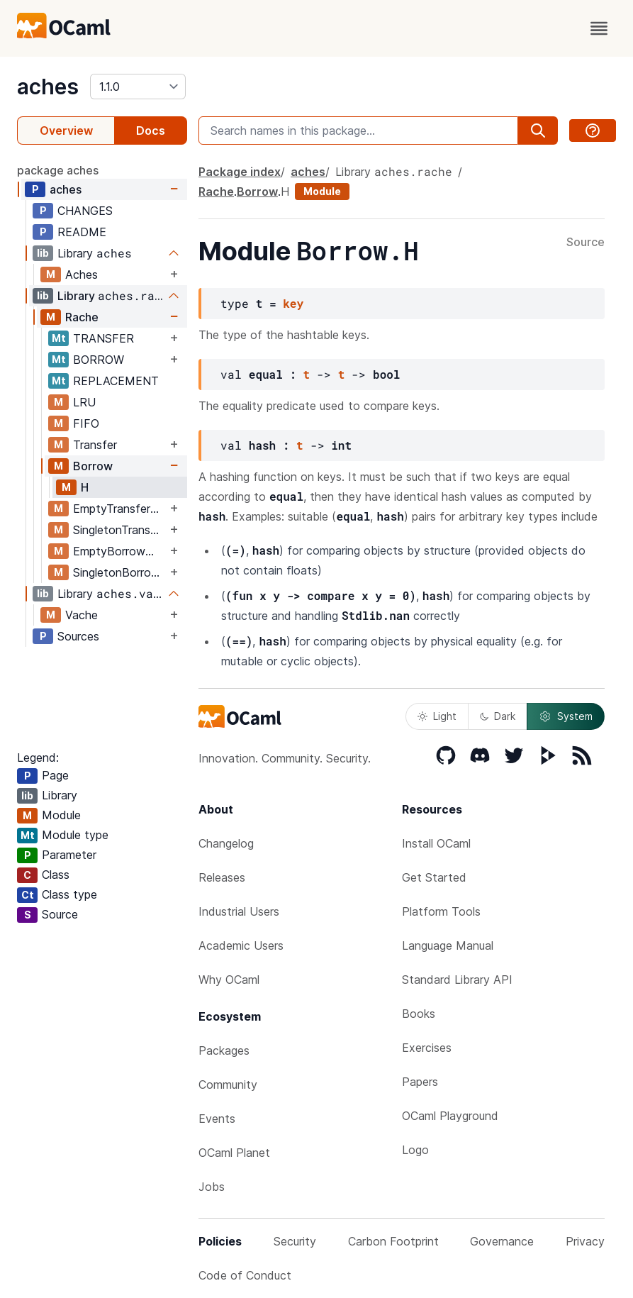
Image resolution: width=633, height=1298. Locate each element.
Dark (497, 716)
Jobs (211, 1187)
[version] (138, 86)
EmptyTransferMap (120, 508)
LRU (84, 402)
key (293, 303)
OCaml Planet (234, 1153)
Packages (224, 1050)
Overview (66, 130)
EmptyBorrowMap (120, 551)
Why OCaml (228, 979)
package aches (58, 170)
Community (227, 1084)
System (566, 716)
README (81, 232)
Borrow (93, 466)
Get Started (434, 877)
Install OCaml (436, 843)
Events (216, 1118)
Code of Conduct (244, 1275)
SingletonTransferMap (120, 530)
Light (437, 716)
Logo (415, 1150)
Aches (81, 274)
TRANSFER (103, 338)
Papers (420, 1082)
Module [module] (322, 191)
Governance (502, 1241)
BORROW (98, 360)
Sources (78, 636)
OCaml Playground (450, 1116)
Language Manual (447, 945)
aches (48, 86)
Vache (81, 615)
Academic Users (241, 945)
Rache (82, 317)
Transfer (95, 445)
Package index (239, 172)
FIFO (86, 423)
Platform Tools (441, 911)
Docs (150, 130)
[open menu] (599, 28)
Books (418, 1013)
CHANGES (85, 211)
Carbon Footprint (393, 1241)
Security (295, 1241)
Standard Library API (457, 979)
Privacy (585, 1241)
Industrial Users (238, 911)
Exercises (427, 1048)
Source (585, 242)
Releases (221, 877)
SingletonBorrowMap (120, 572)
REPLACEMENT (116, 381)
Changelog (226, 843)
